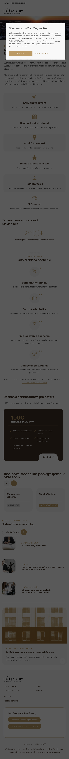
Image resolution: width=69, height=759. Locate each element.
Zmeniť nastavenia (41, 53)
